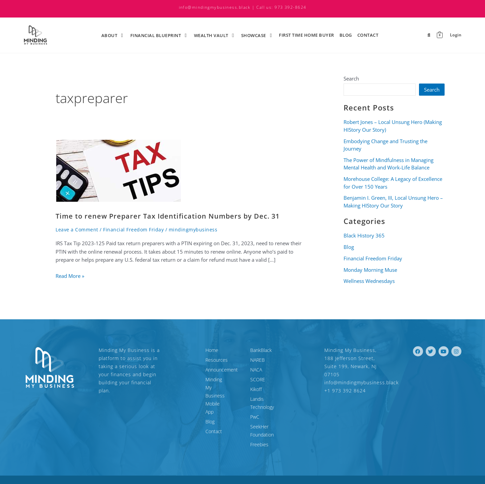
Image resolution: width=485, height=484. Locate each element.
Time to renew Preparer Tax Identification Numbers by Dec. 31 (168, 216)
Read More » (70, 275)
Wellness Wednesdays (369, 281)
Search (351, 78)
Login (455, 35)
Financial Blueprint (159, 35)
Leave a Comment (77, 229)
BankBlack (261, 350)
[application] (118, 35)
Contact (368, 35)
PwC (254, 409)
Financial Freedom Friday (133, 229)
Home (181, 350)
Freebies (259, 428)
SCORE (257, 379)
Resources (186, 360)
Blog (346, 35)
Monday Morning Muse (370, 269)
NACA (256, 369)
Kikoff (256, 389)
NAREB (257, 360)
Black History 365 (364, 235)
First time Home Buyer (306, 35)
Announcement (191, 369)
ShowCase (257, 35)
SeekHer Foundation (271, 418)
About (113, 35)
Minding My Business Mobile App (205, 383)
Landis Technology (269, 399)
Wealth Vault (215, 35)
